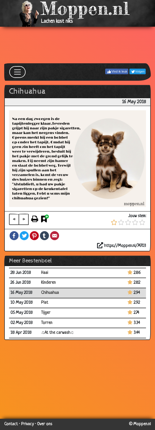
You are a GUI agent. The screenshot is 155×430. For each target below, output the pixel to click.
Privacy (27, 424)
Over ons (44, 424)
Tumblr (44, 235)
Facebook (14, 235)
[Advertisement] (77, 45)
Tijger (45, 312)
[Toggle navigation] (17, 72)
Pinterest (34, 235)
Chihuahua (50, 293)
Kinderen (48, 282)
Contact (11, 424)
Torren (46, 323)
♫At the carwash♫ (57, 332)
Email (54, 235)
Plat (44, 302)
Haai (44, 273)
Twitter (24, 235)
